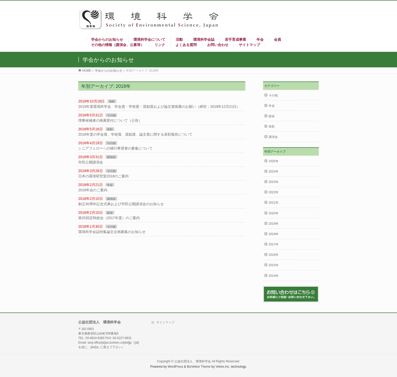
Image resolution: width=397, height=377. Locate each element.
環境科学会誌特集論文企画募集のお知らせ (112, 232)
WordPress (175, 366)
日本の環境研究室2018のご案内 (103, 176)
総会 (110, 212)
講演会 (111, 157)
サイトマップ (165, 322)
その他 (111, 115)
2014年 (274, 276)
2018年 (274, 234)
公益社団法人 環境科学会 (192, 361)
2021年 (274, 202)
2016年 (274, 255)
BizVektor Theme (199, 366)
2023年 (274, 182)
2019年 (274, 223)
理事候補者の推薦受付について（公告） (110, 120)
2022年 (274, 192)
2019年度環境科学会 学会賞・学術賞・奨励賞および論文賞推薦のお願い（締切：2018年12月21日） (159, 106)
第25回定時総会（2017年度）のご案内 (109, 218)
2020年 (274, 213)
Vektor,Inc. (222, 366)
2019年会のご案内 (92, 190)
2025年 (274, 161)
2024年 (274, 171)
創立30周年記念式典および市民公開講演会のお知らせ (121, 204)
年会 (110, 184)
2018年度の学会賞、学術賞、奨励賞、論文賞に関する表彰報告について (135, 134)
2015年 (274, 265)
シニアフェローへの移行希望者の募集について (115, 148)
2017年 (274, 244)
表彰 (112, 101)
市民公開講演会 (90, 162)
